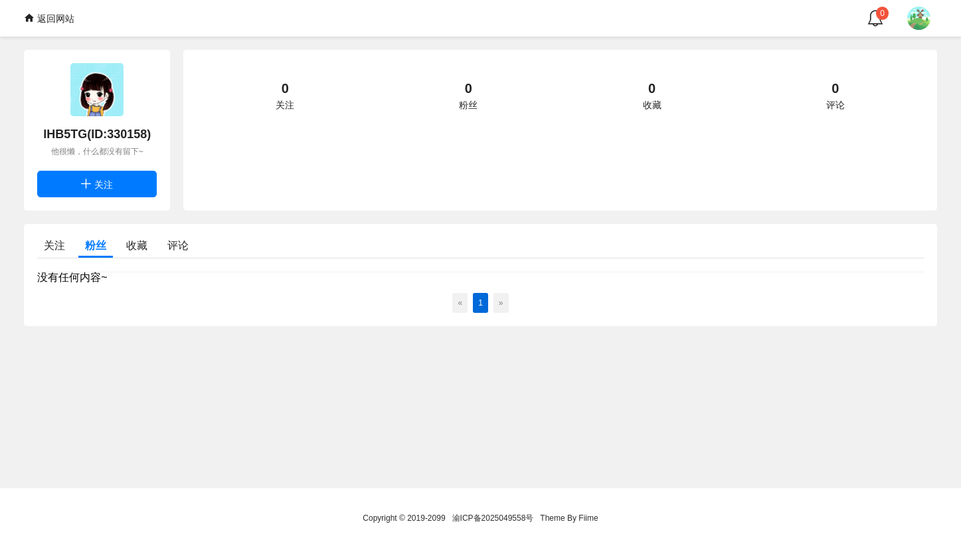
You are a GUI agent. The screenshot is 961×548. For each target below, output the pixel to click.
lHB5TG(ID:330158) (97, 134)
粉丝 (95, 245)
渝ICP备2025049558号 (493, 518)
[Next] (501, 303)
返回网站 (49, 18)
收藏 (136, 245)
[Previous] (460, 303)
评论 (178, 245)
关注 (97, 184)
